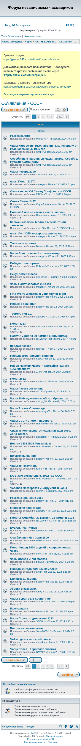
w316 (39, 391)
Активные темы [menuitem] (32, 36)
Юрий (39, 468)
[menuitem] (6, 25)
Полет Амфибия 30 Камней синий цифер (39, 336)
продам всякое (20, 345)
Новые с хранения (23, 303)
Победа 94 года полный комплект (33, 568)
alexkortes (41, 277)
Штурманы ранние (23, 455)
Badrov (40, 246)
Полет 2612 (18, 378)
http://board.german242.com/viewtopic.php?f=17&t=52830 (37, 86)
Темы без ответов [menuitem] (11, 36)
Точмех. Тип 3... (21, 313)
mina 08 (40, 228)
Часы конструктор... (24, 465)
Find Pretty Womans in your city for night (38, 293)
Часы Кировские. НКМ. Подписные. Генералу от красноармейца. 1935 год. (44, 147)
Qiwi (38, 152)
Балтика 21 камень (23, 578)
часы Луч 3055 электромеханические (36, 233)
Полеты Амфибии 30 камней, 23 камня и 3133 (42, 517)
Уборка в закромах (23, 588)
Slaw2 (39, 358)
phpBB (33, 733)
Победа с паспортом (24, 263)
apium (39, 530)
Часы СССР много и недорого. (31, 420)
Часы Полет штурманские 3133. (32, 618)
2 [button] (38, 116)
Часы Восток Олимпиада (28, 408)
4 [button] (47, 116)
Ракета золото (20, 135)
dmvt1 (39, 553)
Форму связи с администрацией (24, 75)
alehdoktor (41, 436)
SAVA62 (40, 601)
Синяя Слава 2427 (23, 201)
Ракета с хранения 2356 (26, 497)
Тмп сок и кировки (23, 243)
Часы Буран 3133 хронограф (30, 598)
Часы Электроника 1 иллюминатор (35, 253)
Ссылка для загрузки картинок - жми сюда (28, 94)
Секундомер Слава (23, 274)
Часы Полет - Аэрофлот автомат (33, 649)
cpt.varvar (41, 339)
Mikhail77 (41, 138)
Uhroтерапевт (43, 446)
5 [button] (52, 116)
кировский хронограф (25, 507)
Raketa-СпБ (42, 266)
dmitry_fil (41, 401)
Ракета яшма (19, 608)
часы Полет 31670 (22, 181)
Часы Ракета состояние (26, 388)
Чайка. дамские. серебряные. (31, 639)
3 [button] (43, 116)
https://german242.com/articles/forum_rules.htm (31, 59)
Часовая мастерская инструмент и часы (38, 488)
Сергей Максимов (46, 204)
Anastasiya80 (43, 411)
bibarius (40, 562)
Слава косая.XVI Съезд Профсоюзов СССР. (40, 191)
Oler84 (39, 491)
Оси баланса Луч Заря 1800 (29, 537)
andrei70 (40, 316)
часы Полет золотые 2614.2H (30, 284)
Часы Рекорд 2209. (23, 171)
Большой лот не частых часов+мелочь (37, 212)
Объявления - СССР (21, 103)
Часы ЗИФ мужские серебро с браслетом (39, 398)
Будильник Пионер (23, 527)
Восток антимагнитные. (26, 628)
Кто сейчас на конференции (19, 684)
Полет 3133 (18, 323)
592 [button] (61, 116)
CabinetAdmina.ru (54, 736)
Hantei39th (42, 423)
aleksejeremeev (44, 326)
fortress (40, 348)
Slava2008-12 (43, 631)
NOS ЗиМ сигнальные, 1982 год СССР (36, 475)
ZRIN (39, 174)
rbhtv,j (39, 591)
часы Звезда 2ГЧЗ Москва (28, 559)
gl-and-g (40, 642)
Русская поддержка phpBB (40, 739)
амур (38, 571)
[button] (28, 117)
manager (40, 184)
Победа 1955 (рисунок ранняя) (31, 355)
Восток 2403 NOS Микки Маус (30, 443)
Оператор (41, 215)
